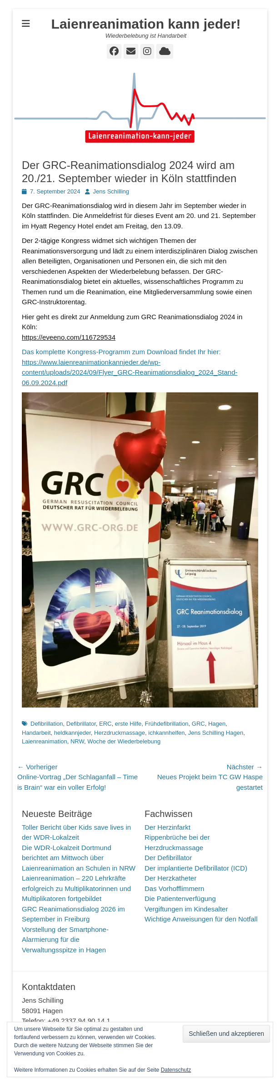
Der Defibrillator (168, 857)
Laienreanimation (44, 741)
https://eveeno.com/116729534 (68, 337)
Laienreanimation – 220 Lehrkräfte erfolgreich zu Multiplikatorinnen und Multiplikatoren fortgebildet (76, 888)
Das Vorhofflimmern (174, 888)
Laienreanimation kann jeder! (146, 23)
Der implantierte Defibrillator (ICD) (196, 868)
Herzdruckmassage (119, 732)
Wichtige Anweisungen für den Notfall (201, 919)
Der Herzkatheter (170, 878)
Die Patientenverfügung (180, 898)
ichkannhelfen (166, 732)
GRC (198, 723)
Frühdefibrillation (167, 723)
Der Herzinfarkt (167, 827)
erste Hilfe (128, 723)
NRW (77, 741)
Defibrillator (81, 723)
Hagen (216, 723)
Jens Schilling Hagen (215, 732)
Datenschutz (176, 1070)
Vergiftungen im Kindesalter (186, 909)
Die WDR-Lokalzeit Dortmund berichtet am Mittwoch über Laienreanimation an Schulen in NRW (78, 858)
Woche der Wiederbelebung (123, 741)
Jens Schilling (111, 191)
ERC (105, 723)
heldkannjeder (72, 732)
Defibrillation (46, 723)
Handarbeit (36, 732)
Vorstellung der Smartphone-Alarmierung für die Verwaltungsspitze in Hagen (65, 940)
